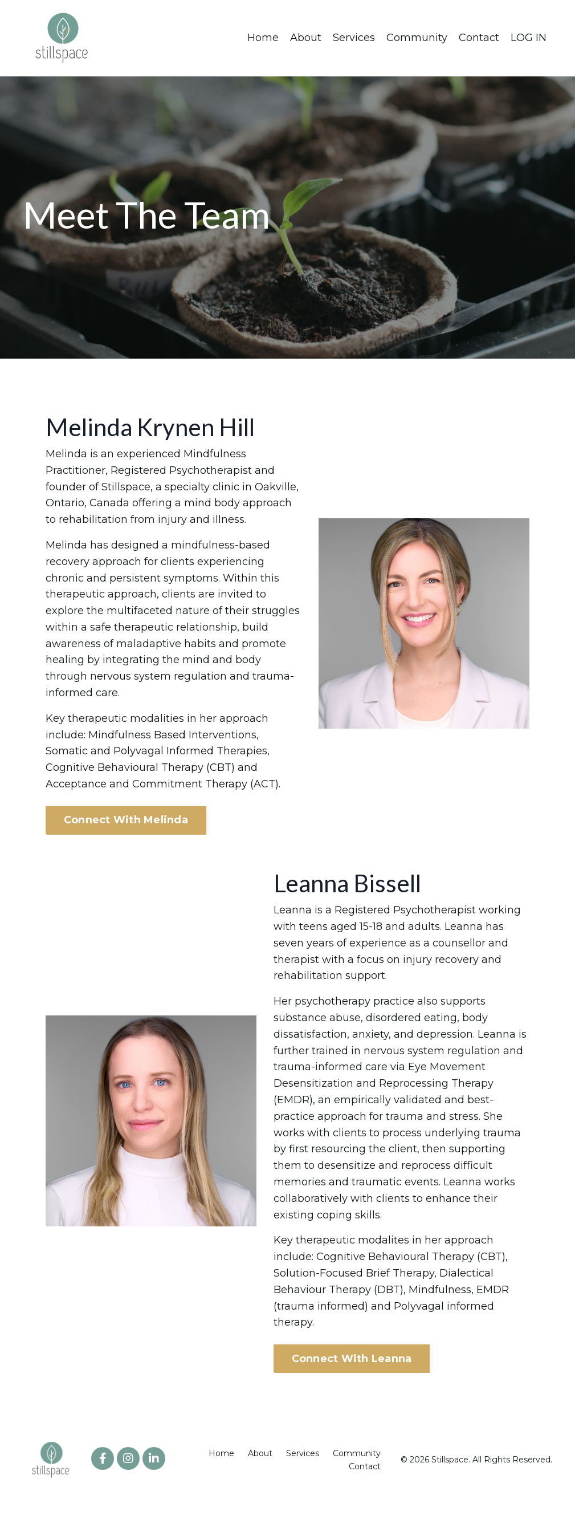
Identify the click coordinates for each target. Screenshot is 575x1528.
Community (416, 37)
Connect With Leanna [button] (352, 1358)
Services (354, 37)
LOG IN (529, 37)
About (305, 37)
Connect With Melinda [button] (126, 820)
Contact (479, 37)
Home (263, 37)
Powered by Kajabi (515, 1499)
